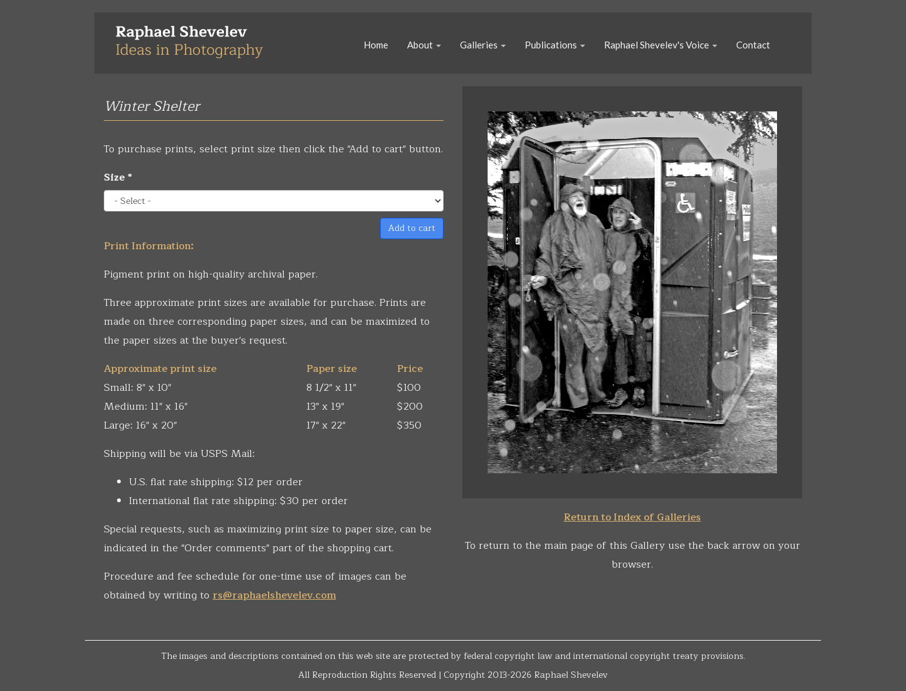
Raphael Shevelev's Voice (660, 44)
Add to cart (411, 228)
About (424, 44)
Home (376, 44)
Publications (555, 44)
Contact (753, 44)
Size (118, 177)
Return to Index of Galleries (632, 517)
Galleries (483, 44)
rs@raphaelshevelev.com (274, 595)
